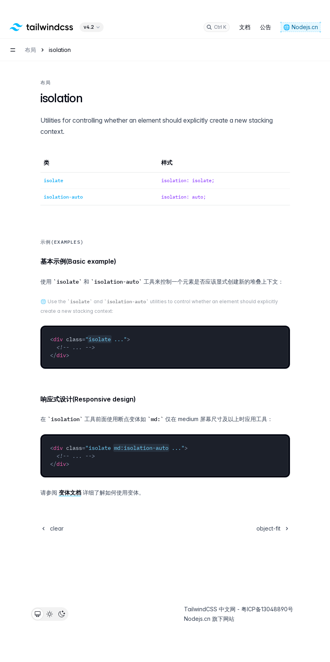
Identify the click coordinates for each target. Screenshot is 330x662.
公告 (265, 11)
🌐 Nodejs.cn (300, 11)
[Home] (41, 11)
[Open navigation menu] (12, 34)
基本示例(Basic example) (78, 261)
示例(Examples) (62, 242)
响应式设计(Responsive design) (88, 399)
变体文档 (70, 492)
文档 (244, 11)
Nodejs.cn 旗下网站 (209, 618)
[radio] (37, 614)
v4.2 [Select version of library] (92, 11)
